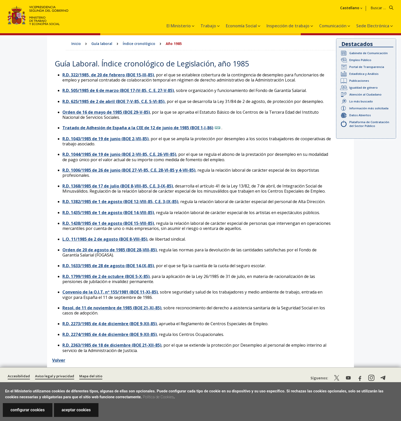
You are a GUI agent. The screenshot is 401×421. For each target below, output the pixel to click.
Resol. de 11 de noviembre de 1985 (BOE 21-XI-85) (111, 308)
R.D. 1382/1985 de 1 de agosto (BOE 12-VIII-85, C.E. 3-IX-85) (120, 201)
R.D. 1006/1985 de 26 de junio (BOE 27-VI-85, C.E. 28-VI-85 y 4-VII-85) (128, 170)
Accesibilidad (19, 376)
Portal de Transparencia (366, 67)
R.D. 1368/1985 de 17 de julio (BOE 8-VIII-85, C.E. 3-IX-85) (117, 186)
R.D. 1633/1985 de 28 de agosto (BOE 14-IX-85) (108, 265)
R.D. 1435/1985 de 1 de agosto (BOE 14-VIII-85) (108, 212)
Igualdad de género (363, 87)
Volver (58, 360)
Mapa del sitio (90, 376)
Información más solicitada (368, 108)
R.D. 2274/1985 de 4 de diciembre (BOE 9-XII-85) (109, 334)
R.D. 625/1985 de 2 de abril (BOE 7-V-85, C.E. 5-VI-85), (114, 101)
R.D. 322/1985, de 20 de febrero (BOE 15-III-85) (108, 75)
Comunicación (333, 26)
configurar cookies (27, 409)
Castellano (349, 8)
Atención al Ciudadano (365, 94)
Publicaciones (359, 81)
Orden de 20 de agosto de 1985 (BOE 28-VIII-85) (109, 250)
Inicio (76, 43)
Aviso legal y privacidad (54, 376)
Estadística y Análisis (363, 74)
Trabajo (209, 26)
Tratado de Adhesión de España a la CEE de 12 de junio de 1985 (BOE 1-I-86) (137, 128)
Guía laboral (101, 43)
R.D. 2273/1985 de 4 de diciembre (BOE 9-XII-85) (109, 323)
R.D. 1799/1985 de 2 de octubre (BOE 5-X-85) (106, 276)
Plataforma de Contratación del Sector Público (369, 124)
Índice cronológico (139, 43)
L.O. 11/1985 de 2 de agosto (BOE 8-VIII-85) (104, 239)
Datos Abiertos (360, 115)
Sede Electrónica (373, 26)
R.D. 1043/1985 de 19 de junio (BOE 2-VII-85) (105, 139)
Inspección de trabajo (288, 26)
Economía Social (242, 26)
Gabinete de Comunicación (368, 53)
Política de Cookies (158, 397)
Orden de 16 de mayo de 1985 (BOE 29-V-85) (106, 112)
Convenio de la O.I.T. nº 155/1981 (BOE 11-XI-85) (110, 292)
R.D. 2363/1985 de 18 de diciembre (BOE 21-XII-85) (111, 345)
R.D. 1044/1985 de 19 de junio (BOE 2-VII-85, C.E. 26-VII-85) (119, 154)
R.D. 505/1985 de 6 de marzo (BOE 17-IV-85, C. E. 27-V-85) (118, 90)
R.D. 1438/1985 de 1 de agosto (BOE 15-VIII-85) (108, 223)
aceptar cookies (76, 409)
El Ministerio (179, 26)
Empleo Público (360, 60)
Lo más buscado (361, 101)
